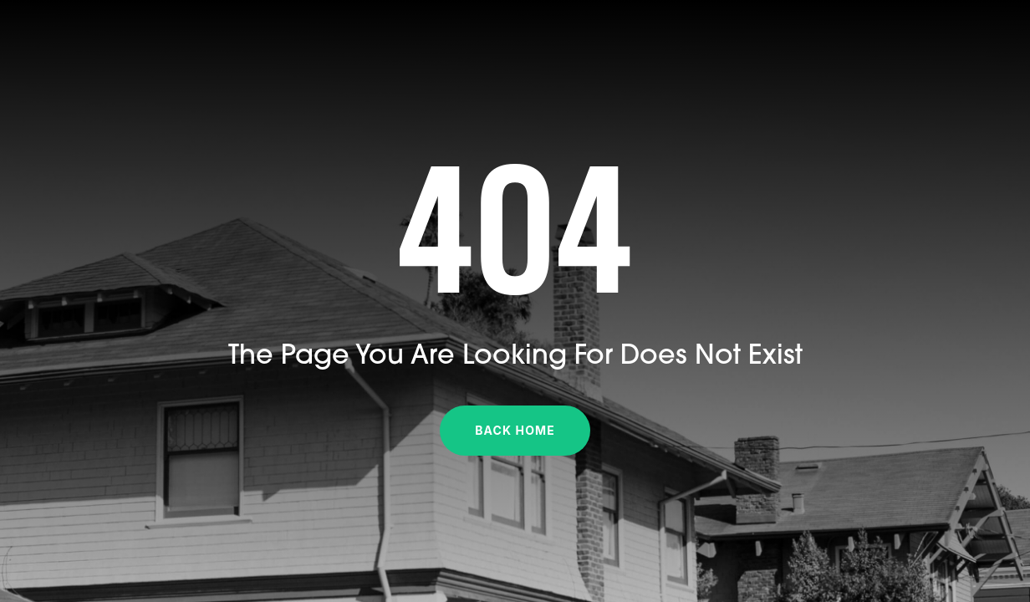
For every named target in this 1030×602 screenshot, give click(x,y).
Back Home (515, 430)
